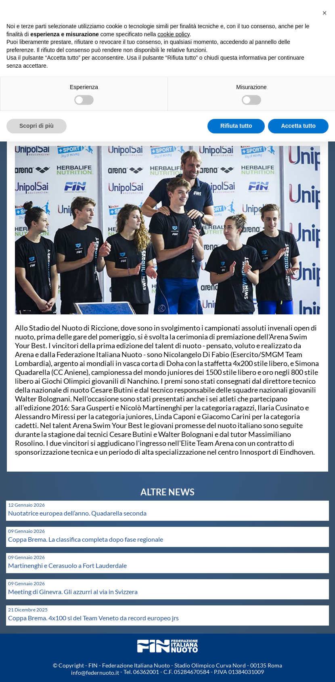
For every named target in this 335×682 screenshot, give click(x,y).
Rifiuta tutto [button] (236, 126)
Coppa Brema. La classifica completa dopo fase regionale (85, 539)
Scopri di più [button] (36, 126)
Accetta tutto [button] (298, 126)
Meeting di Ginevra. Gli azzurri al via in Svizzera (73, 591)
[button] (324, 12)
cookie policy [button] (173, 34)
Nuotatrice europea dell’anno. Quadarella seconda (77, 513)
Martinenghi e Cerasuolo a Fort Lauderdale (67, 565)
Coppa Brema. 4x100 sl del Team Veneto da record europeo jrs (93, 618)
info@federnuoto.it (95, 672)
